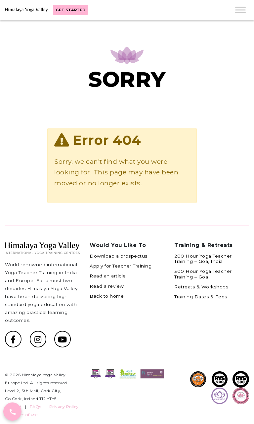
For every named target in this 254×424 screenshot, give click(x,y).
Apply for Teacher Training (120, 266)
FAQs (35, 406)
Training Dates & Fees (200, 296)
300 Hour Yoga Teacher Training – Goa (203, 274)
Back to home (107, 296)
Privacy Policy (64, 406)
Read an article (108, 275)
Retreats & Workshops (201, 286)
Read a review (107, 286)
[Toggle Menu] (240, 10)
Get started (70, 10)
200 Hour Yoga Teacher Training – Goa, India (203, 258)
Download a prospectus (119, 256)
